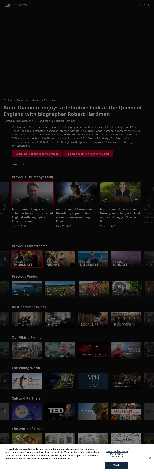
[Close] (150, 458)
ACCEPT (117, 464)
